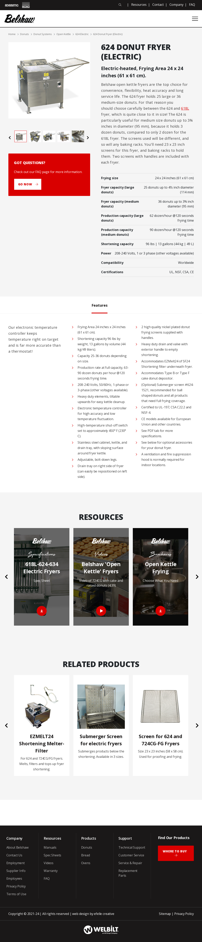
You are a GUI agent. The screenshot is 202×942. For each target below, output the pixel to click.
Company (176, 4)
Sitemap (165, 914)
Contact (158, 4)
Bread (85, 855)
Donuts (24, 34)
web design (80, 914)
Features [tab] (99, 305)
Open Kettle (63, 34)
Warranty (51, 871)
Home (12, 34)
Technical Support (131, 847)
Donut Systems (43, 34)
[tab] (20, 136)
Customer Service (131, 855)
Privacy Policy (16, 886)
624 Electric (82, 34)
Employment (15, 863)
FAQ (192, 4)
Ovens (85, 863)
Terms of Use (16, 894)
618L (185, 108)
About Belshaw (17, 847)
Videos (48, 863)
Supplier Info (16, 871)
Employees (14, 878)
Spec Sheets (52, 855)
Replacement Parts (127, 873)
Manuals (50, 847)
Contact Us (14, 855)
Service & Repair (130, 863)
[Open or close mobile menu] (195, 19)
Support (125, 838)
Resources (139, 4)
